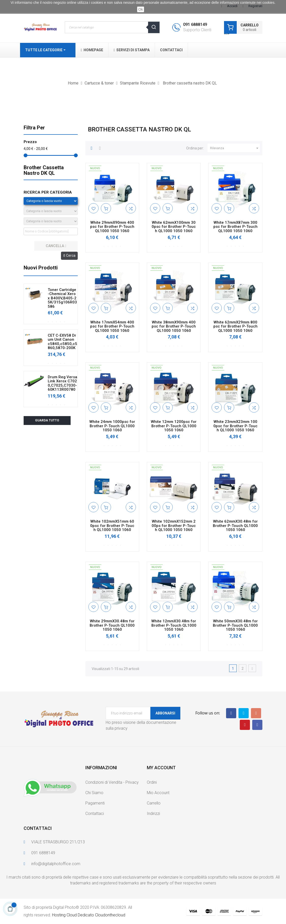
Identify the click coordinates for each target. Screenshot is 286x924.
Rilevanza (235, 148)
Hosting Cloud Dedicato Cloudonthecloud (88, 915)
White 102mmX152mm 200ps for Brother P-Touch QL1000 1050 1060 (174, 525)
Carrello (154, 803)
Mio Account (158, 792)
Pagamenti (95, 803)
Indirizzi (153, 813)
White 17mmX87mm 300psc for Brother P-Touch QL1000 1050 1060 (235, 226)
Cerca (69, 255)
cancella (56, 246)
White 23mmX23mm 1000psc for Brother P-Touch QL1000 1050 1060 (235, 426)
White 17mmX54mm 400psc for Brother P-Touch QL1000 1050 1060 (112, 326)
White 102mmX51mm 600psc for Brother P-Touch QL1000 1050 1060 (112, 525)
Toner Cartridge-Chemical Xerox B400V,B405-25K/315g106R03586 (62, 298)
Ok (140, 9)
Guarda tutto (47, 420)
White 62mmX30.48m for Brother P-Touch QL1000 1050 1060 (235, 525)
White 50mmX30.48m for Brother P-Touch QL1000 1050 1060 (235, 625)
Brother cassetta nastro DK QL (44, 170)
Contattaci (94, 813)
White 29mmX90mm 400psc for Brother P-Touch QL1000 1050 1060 (112, 226)
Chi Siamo (94, 792)
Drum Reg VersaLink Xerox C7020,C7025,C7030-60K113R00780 (62, 383)
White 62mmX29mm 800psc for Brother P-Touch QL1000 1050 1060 (235, 326)
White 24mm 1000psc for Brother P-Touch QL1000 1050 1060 (112, 426)
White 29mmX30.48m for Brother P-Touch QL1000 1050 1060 (112, 625)
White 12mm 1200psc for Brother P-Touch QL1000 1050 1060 (174, 426)
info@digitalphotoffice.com (55, 863)
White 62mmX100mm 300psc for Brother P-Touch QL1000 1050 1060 (174, 226)
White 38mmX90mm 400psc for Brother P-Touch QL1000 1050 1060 (174, 326)
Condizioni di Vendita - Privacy (112, 782)
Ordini (152, 782)
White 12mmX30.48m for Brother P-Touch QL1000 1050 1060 (173, 625)
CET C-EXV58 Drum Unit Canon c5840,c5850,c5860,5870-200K (62, 341)
